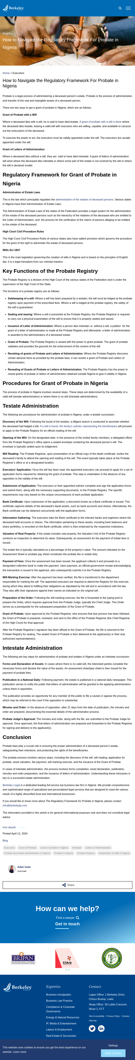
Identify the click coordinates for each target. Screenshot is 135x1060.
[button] (66, 969)
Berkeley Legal (12, 785)
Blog (5, 840)
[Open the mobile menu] (128, 8)
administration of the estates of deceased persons (84, 199)
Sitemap (93, 1020)
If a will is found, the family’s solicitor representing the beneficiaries (78, 426)
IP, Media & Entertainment (61, 1023)
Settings (113, 1045)
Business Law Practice (59, 1000)
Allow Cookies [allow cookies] (113, 1053)
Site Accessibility (96, 1016)
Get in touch (67, 924)
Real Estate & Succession (61, 1035)
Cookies (125, 1016)
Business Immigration (58, 994)
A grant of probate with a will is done (100, 121)
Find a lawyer (67, 917)
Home (6, 73)
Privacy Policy (113, 1016)
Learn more (19, 1051)
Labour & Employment (59, 1029)
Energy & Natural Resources (62, 1017)
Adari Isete (24, 867)
